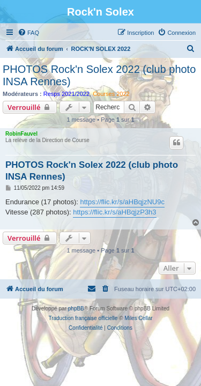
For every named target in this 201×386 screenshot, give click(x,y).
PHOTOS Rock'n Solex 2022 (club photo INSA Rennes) (99, 75)
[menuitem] (28, 32)
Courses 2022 (111, 94)
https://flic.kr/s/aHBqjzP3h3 (114, 212)
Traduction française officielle (82, 318)
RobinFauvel (21, 134)
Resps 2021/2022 (66, 94)
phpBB (76, 308)
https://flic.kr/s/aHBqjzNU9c (122, 202)
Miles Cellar (138, 318)
